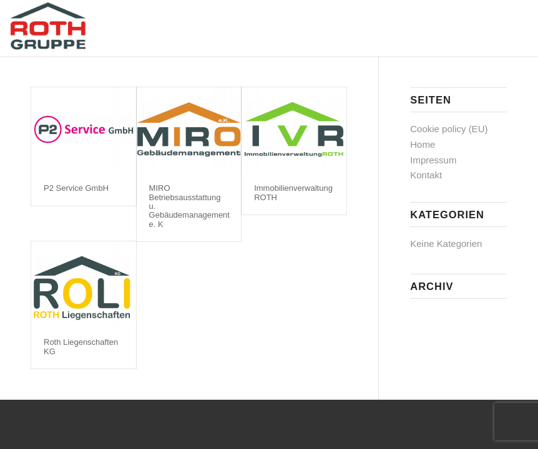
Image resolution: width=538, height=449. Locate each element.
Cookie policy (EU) (448, 128)
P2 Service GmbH (76, 188)
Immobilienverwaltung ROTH (293, 192)
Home (422, 144)
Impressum (433, 160)
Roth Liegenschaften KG (81, 346)
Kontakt (426, 175)
